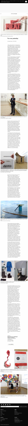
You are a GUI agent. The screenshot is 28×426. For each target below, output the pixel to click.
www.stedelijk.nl (11, 344)
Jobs (1, 415)
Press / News (2, 414)
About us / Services (3, 410)
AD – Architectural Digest (4, 418)
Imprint (15, 410)
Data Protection (17, 414)
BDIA (1, 420)
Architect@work (3, 419)
